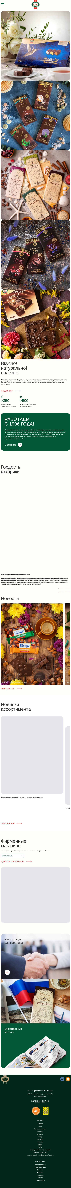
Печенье (40, 1142)
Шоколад (40, 1131)
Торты (40, 1147)
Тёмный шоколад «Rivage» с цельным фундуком (22, 797)
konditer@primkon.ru (40, 1096)
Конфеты (40, 1134)
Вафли (40, 1144)
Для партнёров (40, 1180)
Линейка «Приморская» (40, 1152)
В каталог (10, 391)
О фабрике (13, 445)
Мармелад (40, 1139)
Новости (40, 1178)
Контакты (40, 1170)
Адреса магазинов (16, 861)
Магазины (40, 1175)
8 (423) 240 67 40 (40, 1101)
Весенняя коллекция (40, 1129)
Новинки (40, 1123)
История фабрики (40, 1164)
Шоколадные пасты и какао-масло (40, 1150)
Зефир (40, 1137)
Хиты (40, 1126)
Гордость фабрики (40, 1167)
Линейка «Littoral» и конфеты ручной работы (40, 1155)
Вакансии (40, 1172)
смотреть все (11, 689)
